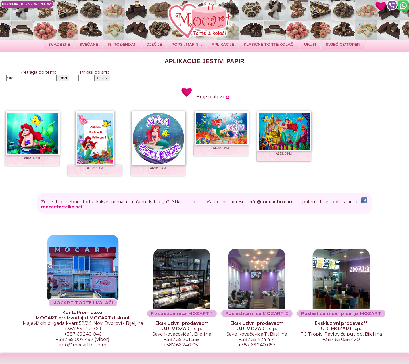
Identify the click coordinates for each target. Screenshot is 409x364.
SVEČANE (89, 44)
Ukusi (310, 44)
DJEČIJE (154, 44)
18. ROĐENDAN (122, 44)
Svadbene (59, 44)
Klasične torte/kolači (269, 44)
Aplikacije (223, 44)
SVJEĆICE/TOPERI (343, 44)
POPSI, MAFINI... (187, 44)
